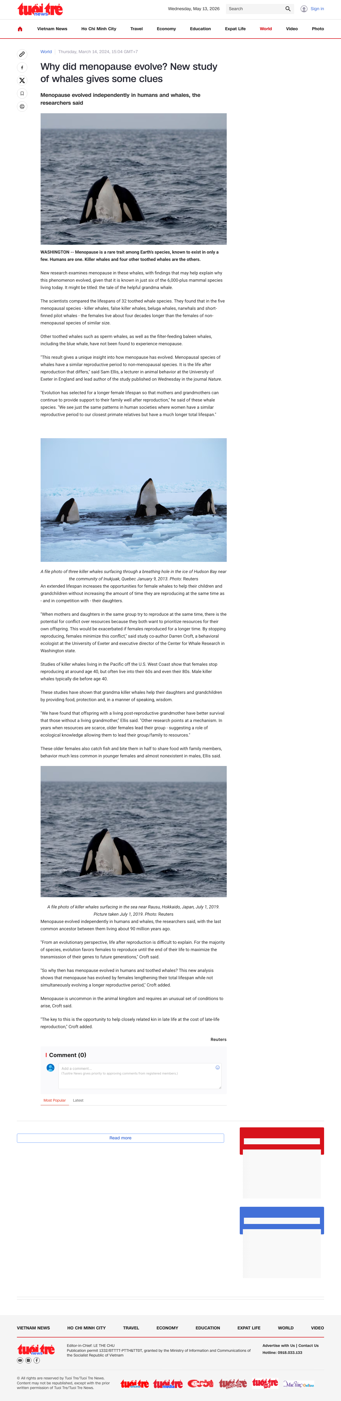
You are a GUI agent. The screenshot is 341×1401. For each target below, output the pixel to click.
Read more (121, 1138)
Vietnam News (52, 29)
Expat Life (235, 29)
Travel (136, 29)
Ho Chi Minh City (98, 29)
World (266, 29)
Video (292, 29)
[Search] (260, 9)
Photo (318, 29)
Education (200, 29)
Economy (166, 29)
